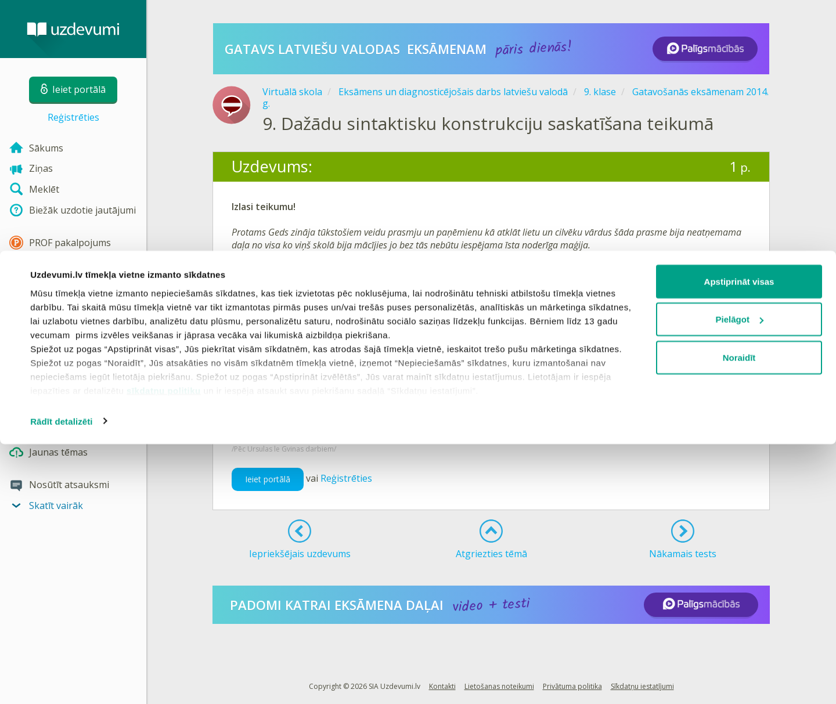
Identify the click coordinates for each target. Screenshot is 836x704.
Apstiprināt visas (739, 541)
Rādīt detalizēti (61, 681)
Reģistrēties (73, 117)
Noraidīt (739, 617)
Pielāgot (739, 579)
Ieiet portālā (267, 479)
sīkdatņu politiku (164, 650)
